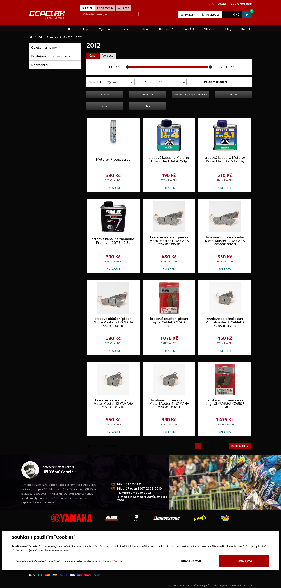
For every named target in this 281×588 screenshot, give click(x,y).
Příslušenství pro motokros (51, 56)
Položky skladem (215, 81)
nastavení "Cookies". (111, 561)
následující (239, 445)
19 (224, 445)
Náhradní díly (41, 65)
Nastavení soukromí (241, 585)
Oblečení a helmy (44, 47)
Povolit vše (244, 561)
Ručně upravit (191, 561)
